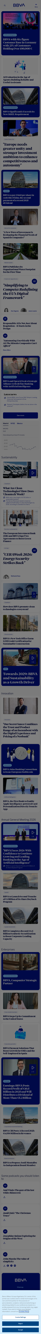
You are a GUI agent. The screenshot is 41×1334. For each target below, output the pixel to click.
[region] (20, 1312)
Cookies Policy (24, 1311)
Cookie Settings (20, 1317)
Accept (20, 1330)
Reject (20, 1323)
